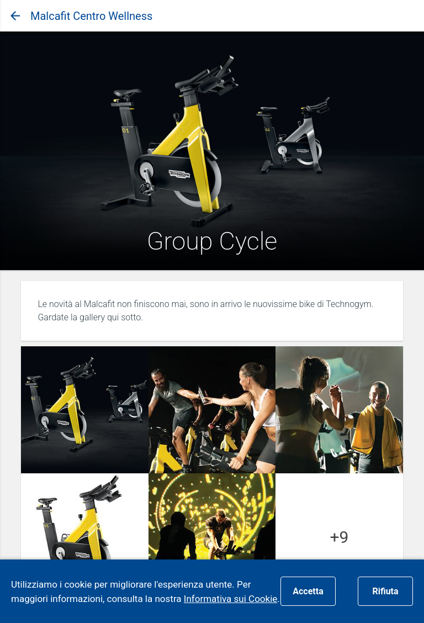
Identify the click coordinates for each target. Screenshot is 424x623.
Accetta (308, 591)
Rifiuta (385, 591)
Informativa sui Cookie (231, 598)
